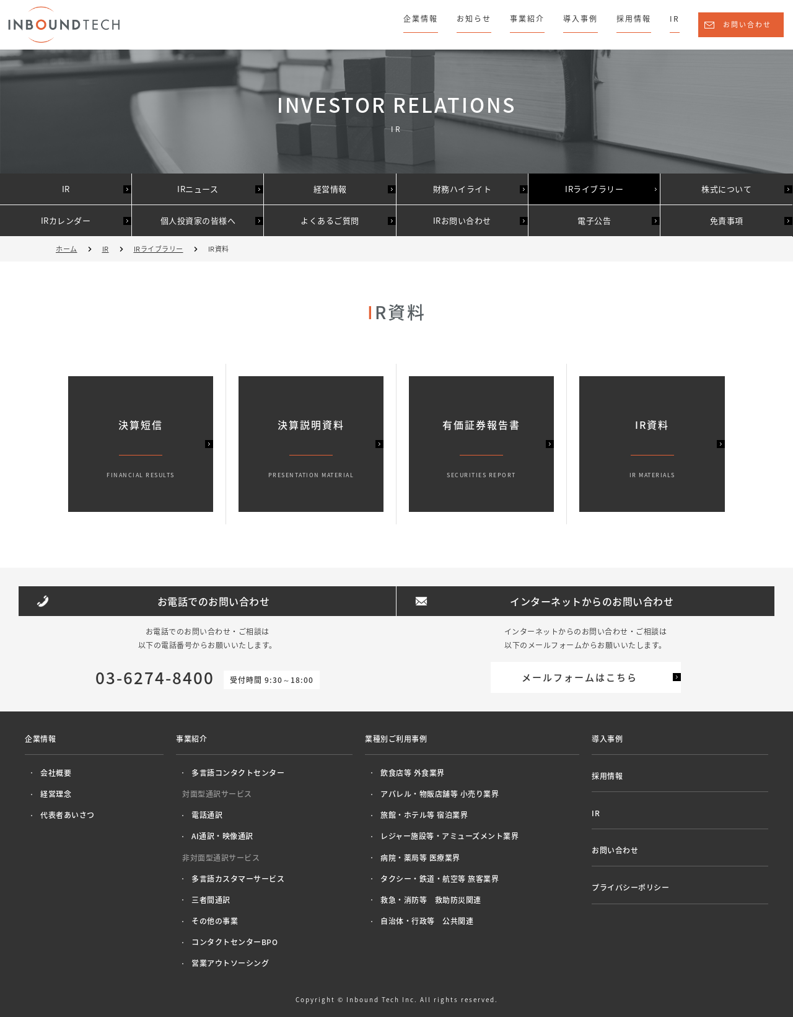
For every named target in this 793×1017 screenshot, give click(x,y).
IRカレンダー (66, 220)
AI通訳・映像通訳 (222, 836)
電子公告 (594, 220)
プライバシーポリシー (630, 887)
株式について (726, 189)
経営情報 (330, 189)
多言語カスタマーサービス (237, 878)
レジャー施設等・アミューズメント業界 (449, 836)
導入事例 (580, 18)
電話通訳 (206, 815)
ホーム (66, 249)
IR (675, 18)
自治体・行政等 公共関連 (426, 921)
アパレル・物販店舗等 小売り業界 (439, 793)
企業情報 (420, 18)
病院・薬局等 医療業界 (420, 857)
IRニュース (197, 189)
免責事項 (726, 220)
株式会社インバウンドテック (63, 24)
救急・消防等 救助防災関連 (430, 899)
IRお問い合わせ (462, 220)
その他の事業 (214, 921)
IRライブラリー (594, 189)
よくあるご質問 (329, 220)
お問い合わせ (747, 24)
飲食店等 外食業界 (412, 772)
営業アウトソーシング (230, 963)
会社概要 (55, 772)
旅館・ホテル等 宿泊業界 (424, 815)
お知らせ (474, 18)
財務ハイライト (462, 189)
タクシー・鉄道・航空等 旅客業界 (439, 878)
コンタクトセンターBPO (234, 942)
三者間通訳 (210, 899)
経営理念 (55, 793)
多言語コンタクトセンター (237, 772)
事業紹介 (527, 18)
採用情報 (633, 18)
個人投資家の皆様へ (198, 220)
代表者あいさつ (67, 815)
